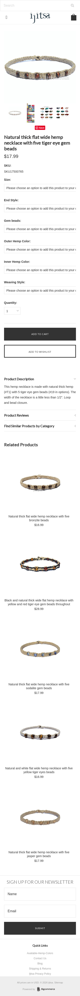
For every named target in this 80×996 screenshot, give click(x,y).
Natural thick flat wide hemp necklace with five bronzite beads (39, 518)
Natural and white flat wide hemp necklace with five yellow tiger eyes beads (39, 770)
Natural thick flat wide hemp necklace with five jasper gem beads (39, 854)
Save (42, 127)
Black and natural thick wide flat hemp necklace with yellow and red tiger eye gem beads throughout (38, 602)
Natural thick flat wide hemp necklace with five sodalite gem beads (39, 686)
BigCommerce (47, 989)
